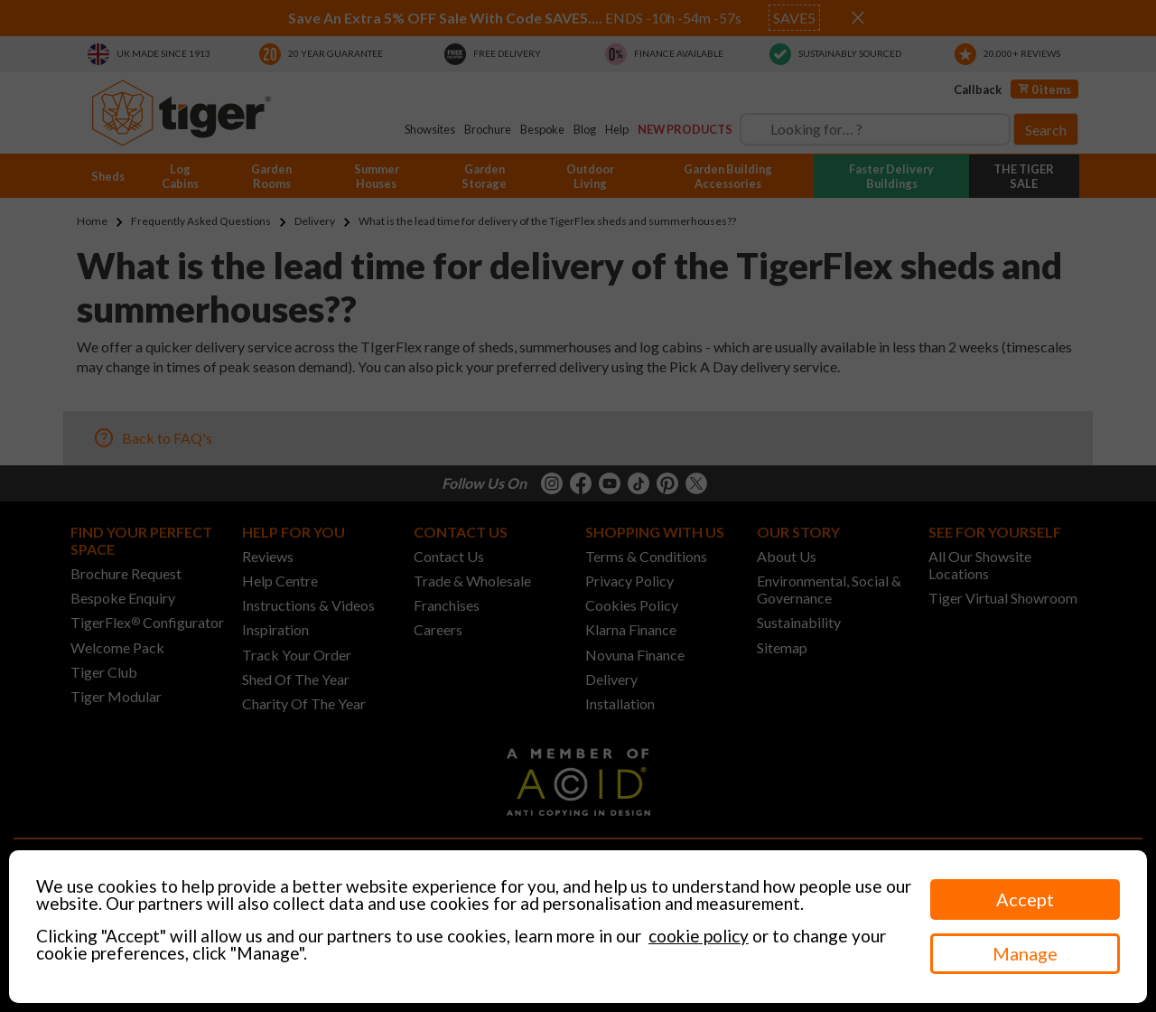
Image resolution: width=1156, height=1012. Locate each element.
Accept (1025, 899)
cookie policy (698, 935)
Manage (1025, 953)
